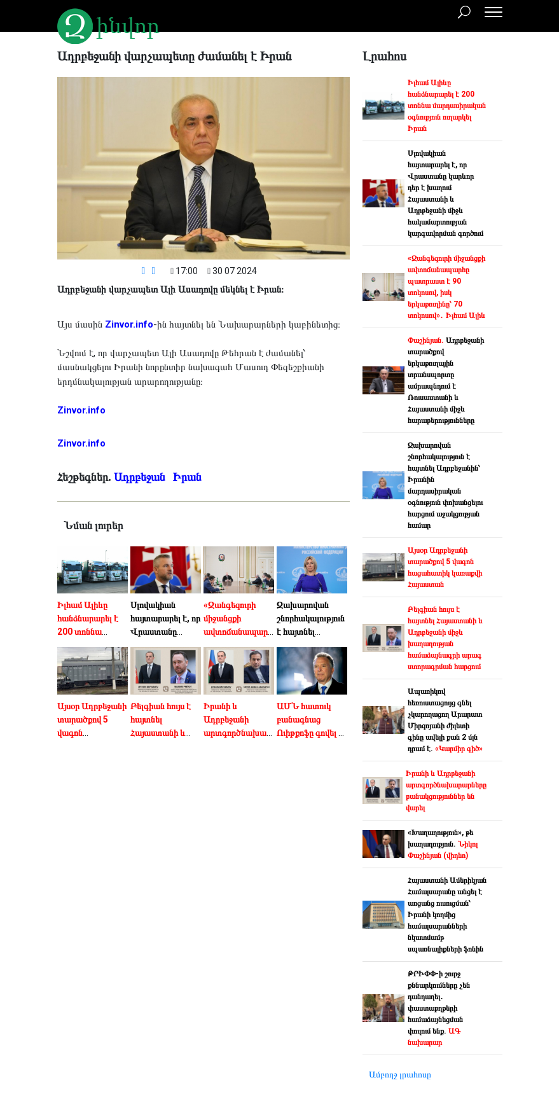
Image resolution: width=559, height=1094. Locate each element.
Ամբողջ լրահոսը (400, 1074)
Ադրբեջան (141, 476)
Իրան (188, 476)
